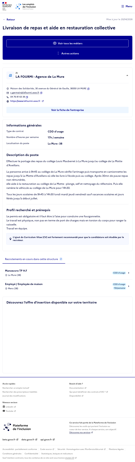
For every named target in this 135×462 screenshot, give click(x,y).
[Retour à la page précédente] (10, 19)
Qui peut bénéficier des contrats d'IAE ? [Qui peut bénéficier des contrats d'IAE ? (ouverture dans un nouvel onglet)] (87, 392)
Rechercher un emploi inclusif (16, 388)
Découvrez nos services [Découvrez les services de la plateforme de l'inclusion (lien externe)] (79, 432)
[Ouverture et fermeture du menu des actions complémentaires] (68, 53)
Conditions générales (12, 453)
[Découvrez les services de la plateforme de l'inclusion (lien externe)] (17, 426)
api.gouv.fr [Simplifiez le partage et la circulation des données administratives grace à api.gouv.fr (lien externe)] (46, 439)
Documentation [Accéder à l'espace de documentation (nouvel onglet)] (76, 388)
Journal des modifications (14, 395)
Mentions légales (116, 449)
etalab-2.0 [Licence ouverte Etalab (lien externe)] (69, 458)
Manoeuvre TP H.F (16, 271)
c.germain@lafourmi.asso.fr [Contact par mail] (24, 92)
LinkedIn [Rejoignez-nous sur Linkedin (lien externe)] (8, 406)
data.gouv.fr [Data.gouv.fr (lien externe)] (27, 439)
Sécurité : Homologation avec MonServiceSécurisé (80, 449)
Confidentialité (31, 453)
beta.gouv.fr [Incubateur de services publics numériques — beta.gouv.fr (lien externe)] (9, 439)
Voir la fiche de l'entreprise (67, 110)
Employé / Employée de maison (24, 284)
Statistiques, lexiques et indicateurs (57, 453)
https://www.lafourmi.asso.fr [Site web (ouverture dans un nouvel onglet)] (25, 101)
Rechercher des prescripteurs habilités (20, 392)
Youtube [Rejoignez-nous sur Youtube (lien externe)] (8, 411)
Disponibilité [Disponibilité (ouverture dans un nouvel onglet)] (75, 395)
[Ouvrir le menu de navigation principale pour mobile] (125, 6)
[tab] (34, 259)
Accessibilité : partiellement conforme (20, 449)
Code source (46, 449)
